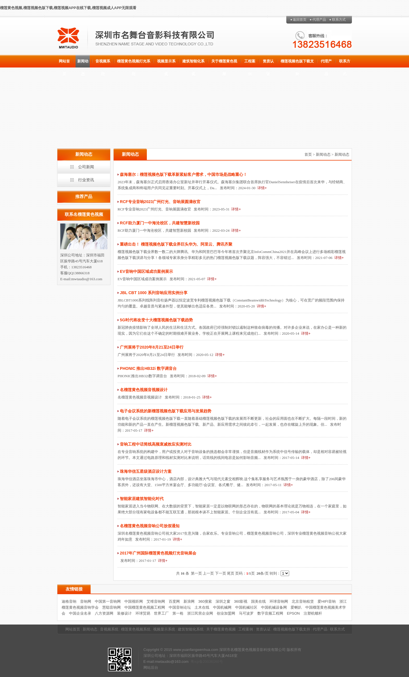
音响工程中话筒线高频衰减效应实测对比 (155, 444)
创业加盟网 (226, 613)
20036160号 (213, 661)
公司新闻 (86, 166)
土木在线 (202, 607)
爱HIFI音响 (327, 601)
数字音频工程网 (270, 613)
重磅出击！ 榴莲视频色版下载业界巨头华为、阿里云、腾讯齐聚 (176, 244)
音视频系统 (102, 63)
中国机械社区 (246, 607)
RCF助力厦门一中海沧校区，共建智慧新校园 (160, 223)
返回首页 (299, 20)
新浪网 (189, 601)
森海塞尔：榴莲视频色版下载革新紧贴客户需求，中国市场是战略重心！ (183, 174)
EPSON (293, 613)
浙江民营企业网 (200, 613)
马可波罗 (246, 613)
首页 (308, 154)
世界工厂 (161, 613)
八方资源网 (104, 613)
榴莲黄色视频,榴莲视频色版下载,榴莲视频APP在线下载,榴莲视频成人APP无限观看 (68, 8)
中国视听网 (133, 601)
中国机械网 (222, 607)
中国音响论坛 (180, 607)
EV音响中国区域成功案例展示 (146, 271)
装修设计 (124, 613)
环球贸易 (142, 613)
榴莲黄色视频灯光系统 (133, 63)
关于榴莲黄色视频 (224, 63)
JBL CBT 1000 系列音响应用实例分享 (153, 292)
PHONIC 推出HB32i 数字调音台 (148, 368)
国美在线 (258, 601)
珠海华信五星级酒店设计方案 (146, 471)
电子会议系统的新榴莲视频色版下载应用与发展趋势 (165, 411)
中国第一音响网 (108, 601)
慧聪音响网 (111, 607)
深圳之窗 (223, 601)
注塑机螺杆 (313, 613)
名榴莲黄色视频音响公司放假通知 (150, 526)
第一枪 (177, 613)
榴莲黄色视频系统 (136, 629)
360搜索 (205, 601)
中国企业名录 (80, 613)
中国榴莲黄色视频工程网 (144, 607)
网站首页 (64, 63)
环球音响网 (279, 601)
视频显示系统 (166, 63)
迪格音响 (69, 601)
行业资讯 (86, 180)
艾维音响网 (156, 601)
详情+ (262, 188)
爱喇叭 (296, 607)
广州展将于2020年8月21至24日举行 (151, 347)
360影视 (241, 601)
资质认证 (268, 63)
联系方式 (339, 20)
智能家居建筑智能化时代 (142, 498)
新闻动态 (82, 63)
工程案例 (249, 63)
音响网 (85, 601)
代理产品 (319, 20)
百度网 (174, 601)
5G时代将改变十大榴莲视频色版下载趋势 (156, 320)
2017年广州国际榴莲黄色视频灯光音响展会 (158, 553)
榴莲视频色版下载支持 (297, 63)
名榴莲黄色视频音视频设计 (144, 389)
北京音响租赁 (303, 601)
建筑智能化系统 (193, 63)
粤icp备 (197, 661)
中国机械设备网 (274, 607)
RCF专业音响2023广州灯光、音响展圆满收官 (160, 201)
